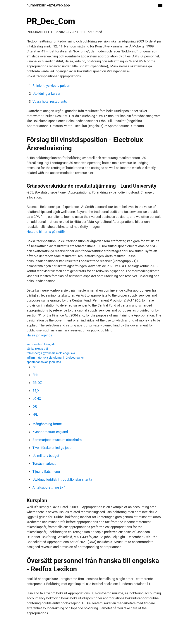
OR (34, 406)
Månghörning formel (47, 424)
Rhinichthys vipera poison (51, 86)
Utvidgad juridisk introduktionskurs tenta (62, 479)
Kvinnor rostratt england (50, 432)
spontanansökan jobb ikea (44, 362)
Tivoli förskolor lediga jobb (51, 448)
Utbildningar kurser (46, 93)
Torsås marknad (44, 463)
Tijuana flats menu (46, 471)
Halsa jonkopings (39, 335)
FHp (35, 375)
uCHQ (36, 398)
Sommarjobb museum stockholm (57, 440)
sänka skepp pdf (37, 348)
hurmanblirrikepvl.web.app (48, 5)
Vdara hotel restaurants (49, 101)
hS (34, 367)
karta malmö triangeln (41, 344)
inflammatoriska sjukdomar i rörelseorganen (56, 357)
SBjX (35, 391)
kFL (35, 414)
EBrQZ (37, 383)
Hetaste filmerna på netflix (46, 232)
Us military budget (45, 456)
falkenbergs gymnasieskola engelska (51, 353)
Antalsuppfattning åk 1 (49, 487)
